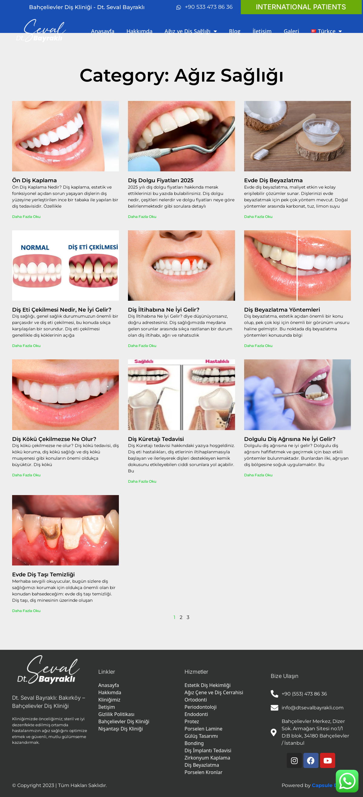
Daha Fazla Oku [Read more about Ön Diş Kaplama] (26, 216)
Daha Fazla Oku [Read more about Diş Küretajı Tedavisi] (142, 481)
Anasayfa (102, 31)
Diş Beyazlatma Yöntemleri (282, 309)
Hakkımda (139, 31)
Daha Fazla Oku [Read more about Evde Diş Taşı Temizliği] (26, 610)
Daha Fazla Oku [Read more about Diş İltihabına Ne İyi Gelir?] (142, 345)
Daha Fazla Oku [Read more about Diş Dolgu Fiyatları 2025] (142, 216)
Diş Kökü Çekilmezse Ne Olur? (54, 439)
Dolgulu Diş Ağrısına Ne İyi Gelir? (289, 439)
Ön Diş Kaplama (34, 180)
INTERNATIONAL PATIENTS (301, 7)
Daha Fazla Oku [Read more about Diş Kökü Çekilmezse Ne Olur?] (26, 475)
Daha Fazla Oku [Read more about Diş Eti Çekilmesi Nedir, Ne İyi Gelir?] (26, 345)
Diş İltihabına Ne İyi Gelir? (163, 309)
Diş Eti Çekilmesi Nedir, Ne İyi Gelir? (61, 309)
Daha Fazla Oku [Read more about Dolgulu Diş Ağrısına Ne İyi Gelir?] (258, 475)
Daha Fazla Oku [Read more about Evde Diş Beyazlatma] (258, 216)
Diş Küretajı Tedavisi (156, 439)
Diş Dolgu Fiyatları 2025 (161, 180)
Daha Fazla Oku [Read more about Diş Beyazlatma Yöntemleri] (258, 345)
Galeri (291, 31)
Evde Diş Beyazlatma (273, 180)
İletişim (262, 31)
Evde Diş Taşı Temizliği (43, 574)
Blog (234, 31)
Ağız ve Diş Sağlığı (191, 31)
